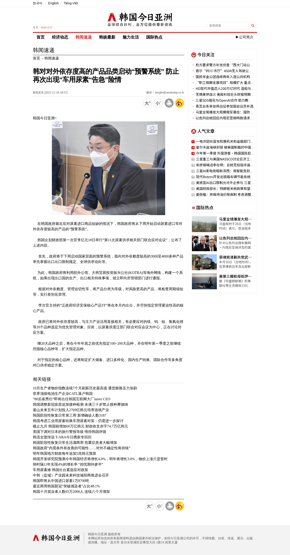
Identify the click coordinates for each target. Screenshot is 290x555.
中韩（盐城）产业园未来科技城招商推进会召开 (71, 475)
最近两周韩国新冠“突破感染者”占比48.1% (66, 486)
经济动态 (60, 37)
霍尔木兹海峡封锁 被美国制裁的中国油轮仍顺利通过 (235, 147)
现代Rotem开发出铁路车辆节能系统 (223, 176)
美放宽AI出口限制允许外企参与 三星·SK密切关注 (234, 182)
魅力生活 (131, 37)
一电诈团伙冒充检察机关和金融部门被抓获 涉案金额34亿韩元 (242, 141)
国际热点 (154, 37)
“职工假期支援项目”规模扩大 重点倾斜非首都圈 (231, 82)
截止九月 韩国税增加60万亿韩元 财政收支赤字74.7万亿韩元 (80, 426)
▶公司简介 (244, 37)
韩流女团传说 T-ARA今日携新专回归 (62, 437)
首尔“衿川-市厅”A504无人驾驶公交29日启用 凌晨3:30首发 (239, 70)
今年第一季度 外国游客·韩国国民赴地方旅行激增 (233, 153)
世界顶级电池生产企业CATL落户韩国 (63, 393)
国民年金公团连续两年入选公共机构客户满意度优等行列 (235, 76)
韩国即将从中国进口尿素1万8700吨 (61, 481)
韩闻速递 (83, 37)
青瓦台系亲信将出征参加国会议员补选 (222, 106)
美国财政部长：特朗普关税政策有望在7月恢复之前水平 (237, 188)
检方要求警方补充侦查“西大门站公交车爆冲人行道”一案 (237, 64)
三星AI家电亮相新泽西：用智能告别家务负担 (230, 170)
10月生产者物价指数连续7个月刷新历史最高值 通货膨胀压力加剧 (85, 388)
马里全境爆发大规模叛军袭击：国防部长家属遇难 (230, 112)
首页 (40, 37)
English (53, 3)
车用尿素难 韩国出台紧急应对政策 (60, 470)
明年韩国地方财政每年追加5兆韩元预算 (64, 453)
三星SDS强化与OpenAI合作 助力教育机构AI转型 (229, 100)
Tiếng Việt (71, 3)
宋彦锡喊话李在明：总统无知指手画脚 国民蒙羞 (232, 164)
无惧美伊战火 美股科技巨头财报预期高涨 (224, 94)
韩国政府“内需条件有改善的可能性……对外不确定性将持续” (81, 448)
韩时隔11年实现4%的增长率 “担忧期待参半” (68, 464)
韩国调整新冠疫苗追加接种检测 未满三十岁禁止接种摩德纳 (80, 404)
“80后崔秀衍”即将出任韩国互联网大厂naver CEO (71, 399)
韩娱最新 (107, 37)
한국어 (37, 3)
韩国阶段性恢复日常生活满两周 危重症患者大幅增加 (75, 442)
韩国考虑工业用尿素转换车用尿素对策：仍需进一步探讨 (78, 421)
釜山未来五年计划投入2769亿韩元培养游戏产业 (71, 410)
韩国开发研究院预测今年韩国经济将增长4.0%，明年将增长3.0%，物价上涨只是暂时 (100, 459)
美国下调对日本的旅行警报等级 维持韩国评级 (69, 432)
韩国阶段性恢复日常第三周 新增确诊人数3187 (69, 415)
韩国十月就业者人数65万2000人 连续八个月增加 (71, 492)
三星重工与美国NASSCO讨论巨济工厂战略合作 (231, 159)
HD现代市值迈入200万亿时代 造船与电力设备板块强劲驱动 (238, 88)
